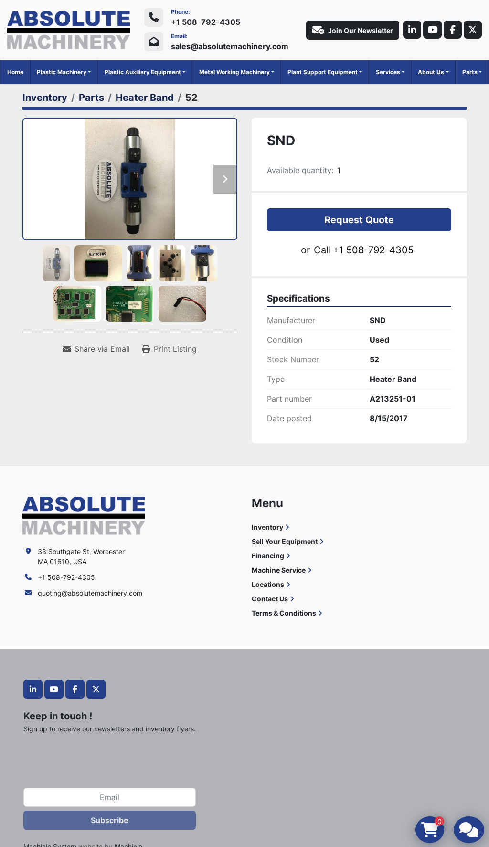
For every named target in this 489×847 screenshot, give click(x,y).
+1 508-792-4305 (205, 22)
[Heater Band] (145, 97)
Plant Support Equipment (322, 72)
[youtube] (430, 30)
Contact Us (270, 599)
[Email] (109, 797)
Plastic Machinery (61, 72)
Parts (470, 72)
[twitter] (472, 30)
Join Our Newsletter (349, 30)
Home (15, 72)
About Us (431, 72)
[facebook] (451, 30)
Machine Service (279, 570)
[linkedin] (409, 30)
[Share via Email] (96, 349)
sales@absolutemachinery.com (229, 46)
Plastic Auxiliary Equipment (143, 72)
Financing (268, 556)
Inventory (267, 527)
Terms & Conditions (284, 613)
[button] (64, 72)
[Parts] (91, 97)
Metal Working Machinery (234, 72)
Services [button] (388, 72)
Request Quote (359, 220)
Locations (268, 584)
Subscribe (109, 820)
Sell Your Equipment (285, 541)
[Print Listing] (169, 349)
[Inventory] (44, 97)
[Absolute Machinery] (83, 515)
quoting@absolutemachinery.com (90, 593)
